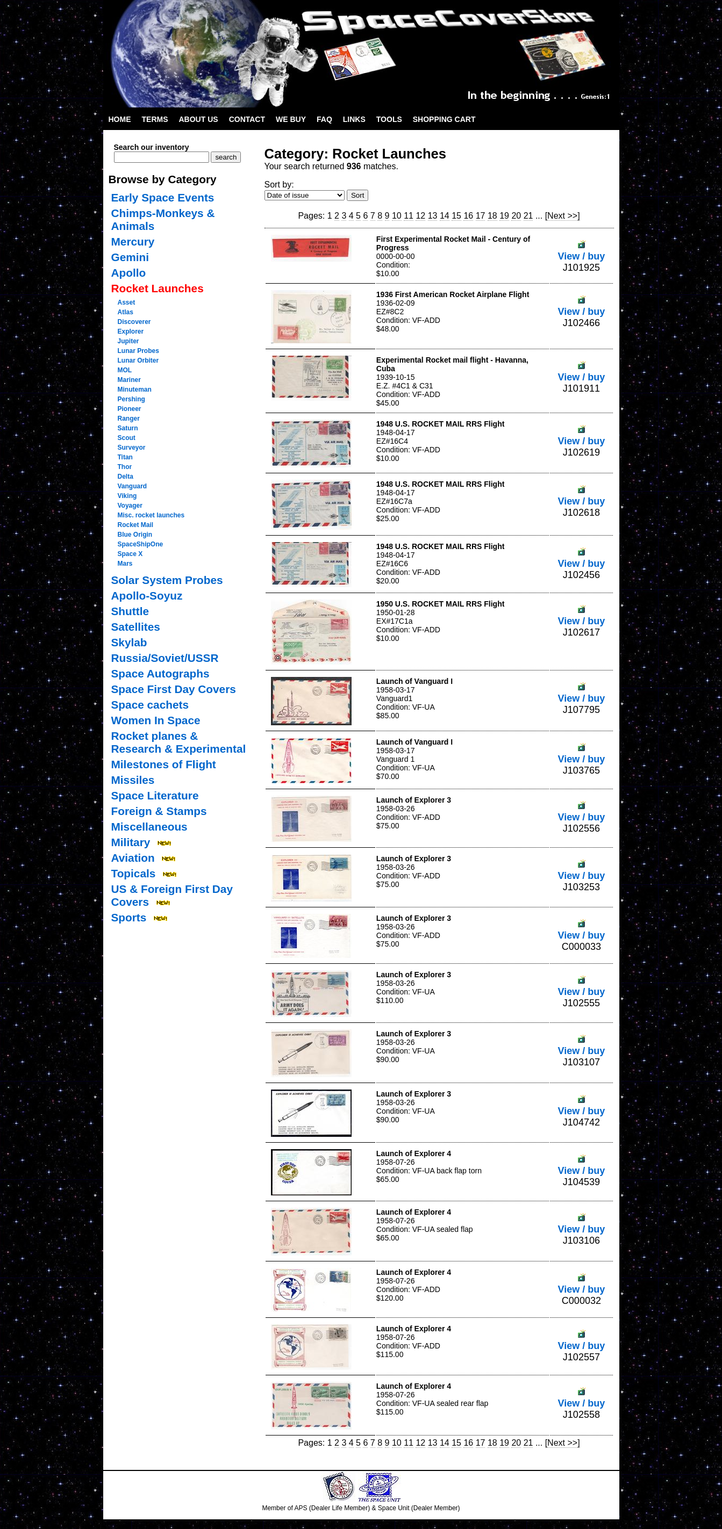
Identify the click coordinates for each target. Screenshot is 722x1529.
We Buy (291, 119)
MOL (125, 370)
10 (397, 215)
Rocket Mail (136, 525)
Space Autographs (160, 673)
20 (516, 215)
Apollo (128, 272)
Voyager (130, 505)
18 (492, 215)
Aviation (133, 858)
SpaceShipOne (140, 544)
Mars (125, 563)
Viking (127, 496)
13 (433, 215)
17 (480, 215)
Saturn (128, 428)
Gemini (130, 257)
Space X (130, 554)
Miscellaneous (149, 826)
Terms (155, 119)
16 (468, 215)
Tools (389, 119)
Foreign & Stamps (159, 811)
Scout (126, 438)
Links (354, 119)
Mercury (133, 241)
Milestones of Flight (163, 764)
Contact (247, 119)
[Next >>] (562, 215)
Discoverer (134, 322)
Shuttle (130, 611)
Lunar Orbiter (138, 360)
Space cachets (150, 704)
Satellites (135, 627)
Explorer (131, 331)
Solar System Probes (167, 580)
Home (120, 119)
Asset (126, 302)
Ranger (129, 418)
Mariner (129, 380)
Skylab (129, 642)
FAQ (324, 119)
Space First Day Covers (173, 689)
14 (444, 215)
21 (528, 215)
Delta (125, 476)
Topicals (133, 873)
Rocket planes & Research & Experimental (178, 742)
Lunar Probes (138, 351)
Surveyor (132, 447)
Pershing (131, 399)
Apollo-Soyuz (147, 595)
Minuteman (135, 389)
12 (420, 215)
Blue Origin (135, 534)
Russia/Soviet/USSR (165, 658)
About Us (198, 119)
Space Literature (155, 795)
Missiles (133, 780)
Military (131, 842)
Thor (125, 467)
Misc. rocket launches (151, 515)
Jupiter (128, 341)
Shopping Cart (444, 119)
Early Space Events (163, 197)
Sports (129, 917)
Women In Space (156, 720)
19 (504, 215)
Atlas (125, 312)
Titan (125, 457)
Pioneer (129, 409)
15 (456, 215)
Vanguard (132, 486)
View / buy (581, 251)
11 (408, 215)
